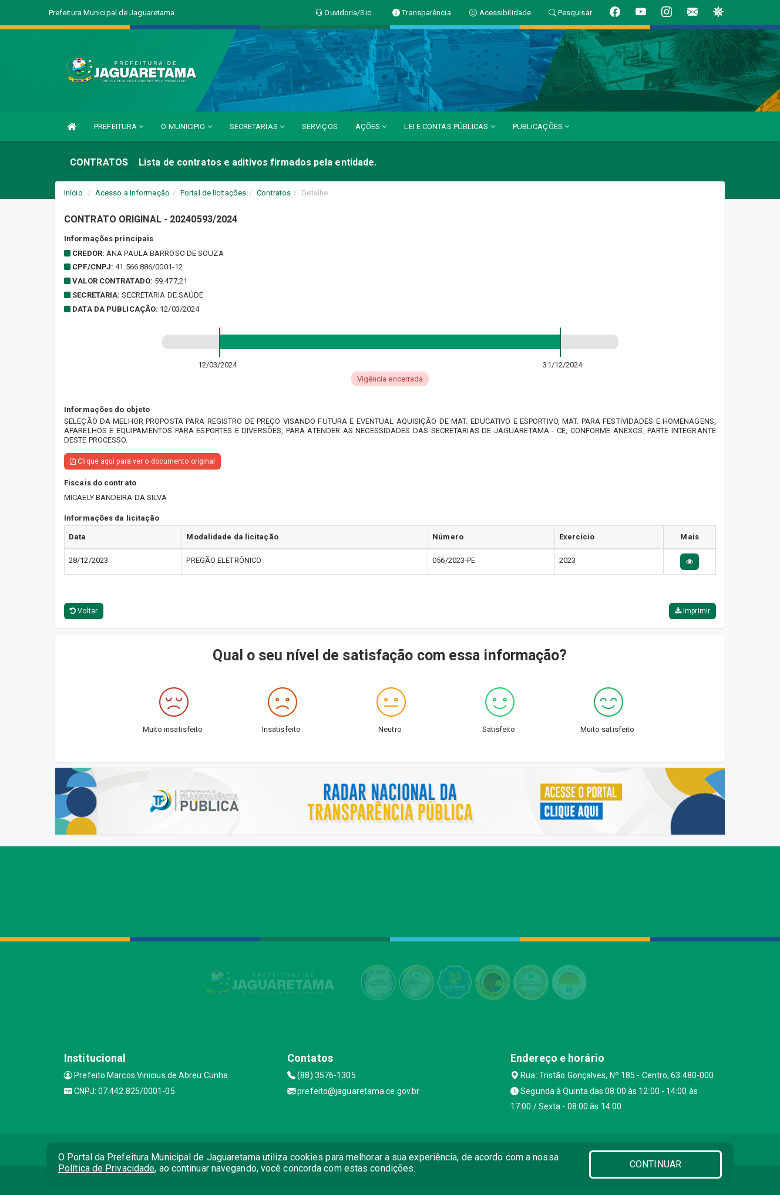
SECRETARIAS (257, 126)
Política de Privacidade (106, 1168)
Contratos (274, 192)
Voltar (84, 611)
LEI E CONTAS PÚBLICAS (449, 126)
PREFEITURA (118, 126)
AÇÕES (371, 126)
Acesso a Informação (132, 192)
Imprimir (692, 611)
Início (73, 192)
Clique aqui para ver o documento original (142, 461)
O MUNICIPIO (186, 126)
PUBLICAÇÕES (541, 126)
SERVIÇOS (320, 126)
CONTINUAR (655, 1164)
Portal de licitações (213, 192)
